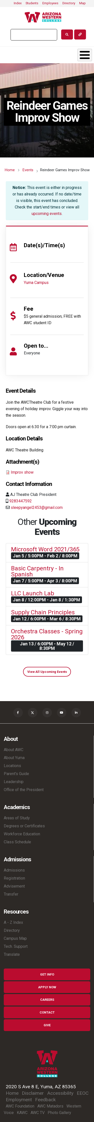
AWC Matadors (50, 1106)
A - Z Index (13, 922)
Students (32, 3)
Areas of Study (17, 818)
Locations (12, 765)
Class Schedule (17, 842)
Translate (12, 954)
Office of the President (24, 789)
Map (82, 3)
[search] (33, 34)
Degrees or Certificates (24, 826)
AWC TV (38, 1112)
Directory (68, 3)
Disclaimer (33, 1093)
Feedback (45, 1100)
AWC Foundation (20, 1106)
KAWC (22, 1112)
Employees (50, 3)
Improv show (22, 472)
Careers (47, 1000)
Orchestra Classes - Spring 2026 (47, 634)
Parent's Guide (16, 773)
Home (10, 170)
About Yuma (14, 757)
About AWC (13, 749)
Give (47, 1025)
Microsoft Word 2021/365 (45, 549)
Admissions (14, 870)
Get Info (47, 974)
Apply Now (47, 987)
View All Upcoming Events (47, 672)
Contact (47, 1012)
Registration (14, 878)
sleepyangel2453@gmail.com (37, 507)
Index (18, 3)
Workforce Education (22, 834)
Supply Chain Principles (43, 612)
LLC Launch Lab (32, 593)
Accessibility (60, 1093)
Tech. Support (16, 946)
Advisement (14, 886)
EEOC (82, 1093)
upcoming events (47, 213)
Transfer (11, 894)
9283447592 (20, 501)
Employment (19, 1100)
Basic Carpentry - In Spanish (37, 571)
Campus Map (15, 938)
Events (28, 170)
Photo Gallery (59, 1112)
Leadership (14, 781)
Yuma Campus (36, 282)
